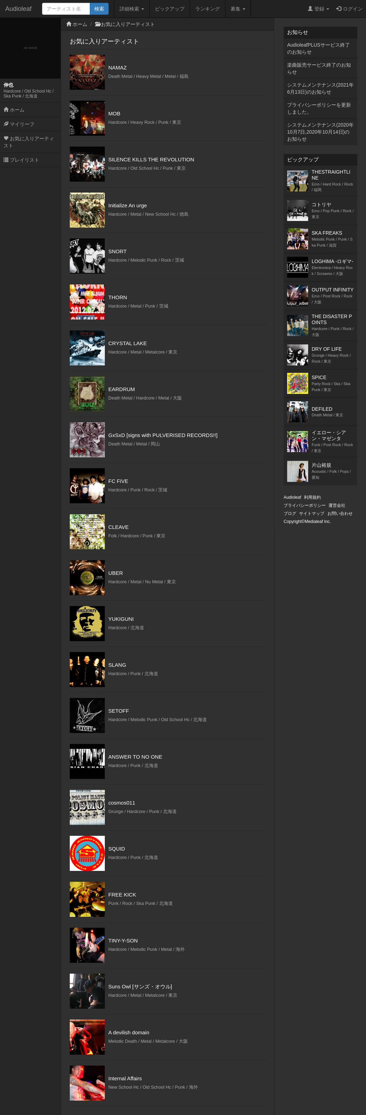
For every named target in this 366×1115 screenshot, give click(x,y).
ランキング (207, 9)
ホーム (14, 110)
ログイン (349, 9)
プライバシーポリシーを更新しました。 (319, 108)
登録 (318, 9)
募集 (238, 9)
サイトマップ (311, 513)
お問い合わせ (340, 513)
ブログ (290, 513)
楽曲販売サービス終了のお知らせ (319, 68)
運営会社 (336, 505)
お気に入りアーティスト (29, 142)
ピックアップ (169, 9)
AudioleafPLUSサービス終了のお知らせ (318, 48)
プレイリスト (21, 160)
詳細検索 (132, 9)
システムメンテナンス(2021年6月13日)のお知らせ (320, 88)
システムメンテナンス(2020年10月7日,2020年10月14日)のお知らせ (320, 132)
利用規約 (312, 497)
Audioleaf (18, 8)
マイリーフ (19, 124)
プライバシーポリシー (305, 505)
